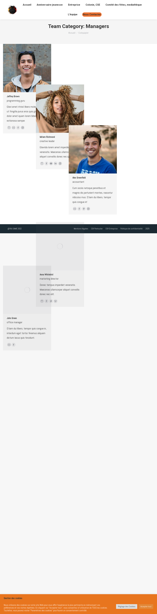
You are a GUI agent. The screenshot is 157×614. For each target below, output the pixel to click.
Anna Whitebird (26, 376)
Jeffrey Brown (13, 96)
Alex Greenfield (38, 268)
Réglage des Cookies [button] (126, 606)
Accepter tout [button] (146, 606)
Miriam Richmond (26, 182)
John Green (12, 463)
